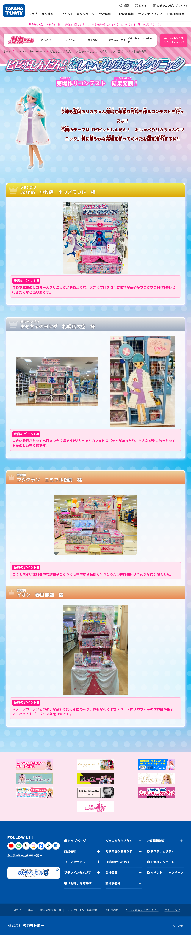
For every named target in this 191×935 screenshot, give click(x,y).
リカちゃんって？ (116, 40)
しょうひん (69, 40)
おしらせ (46, 40)
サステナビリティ (162, 851)
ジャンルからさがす (119, 841)
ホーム (7, 51)
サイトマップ (172, 910)
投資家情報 (112, 883)
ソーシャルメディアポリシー (141, 910)
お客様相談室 (156, 841)
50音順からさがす (117, 862)
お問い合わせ (110, 910)
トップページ (77, 841)
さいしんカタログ (173, 40)
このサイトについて (22, 910)
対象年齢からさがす (119, 851)
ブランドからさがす (77, 873)
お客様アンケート (162, 862)
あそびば (93, 40)
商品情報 (70, 851)
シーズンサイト (74, 862)
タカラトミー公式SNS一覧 (23, 855)
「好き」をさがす (80, 883)
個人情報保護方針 (50, 910)
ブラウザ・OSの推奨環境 (82, 910)
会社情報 (111, 873)
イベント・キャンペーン (140, 40)
